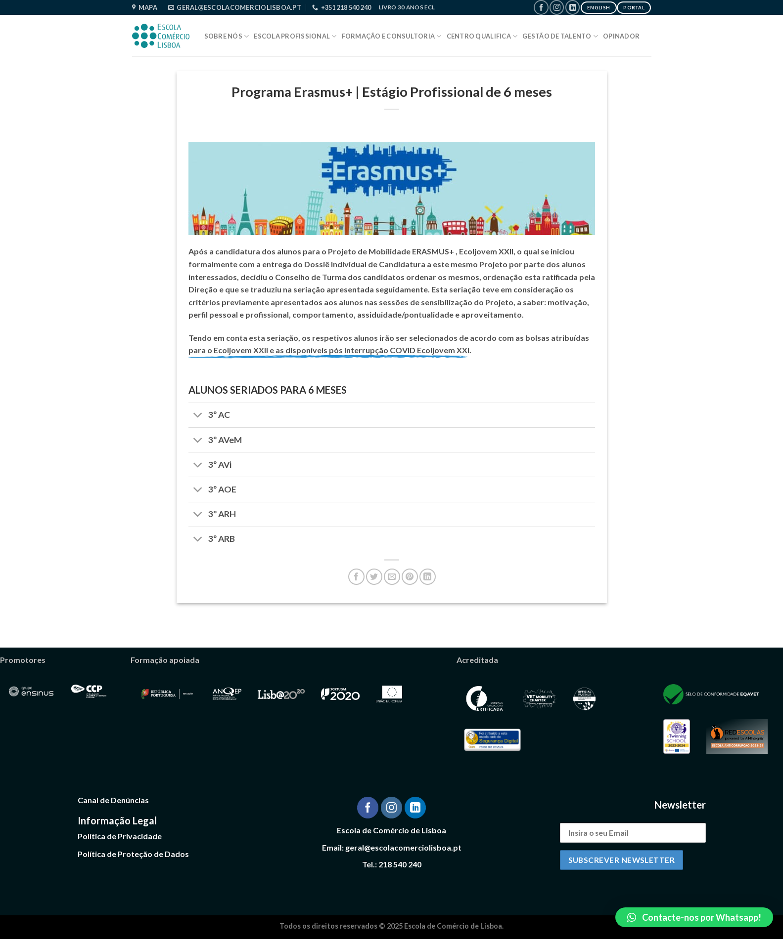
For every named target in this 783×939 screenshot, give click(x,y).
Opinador (621, 36)
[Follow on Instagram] (557, 7)
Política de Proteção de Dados (133, 853)
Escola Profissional (295, 36)
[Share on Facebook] (356, 577)
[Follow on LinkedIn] (572, 7)
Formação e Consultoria (392, 36)
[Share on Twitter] (374, 577)
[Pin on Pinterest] (410, 577)
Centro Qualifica (482, 36)
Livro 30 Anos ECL (407, 7)
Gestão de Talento (560, 36)
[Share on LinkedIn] (427, 577)
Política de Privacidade (120, 836)
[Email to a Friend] (392, 577)
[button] (694, 917)
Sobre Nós (226, 36)
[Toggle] (198, 416)
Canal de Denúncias (113, 800)
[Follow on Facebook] (541, 7)
